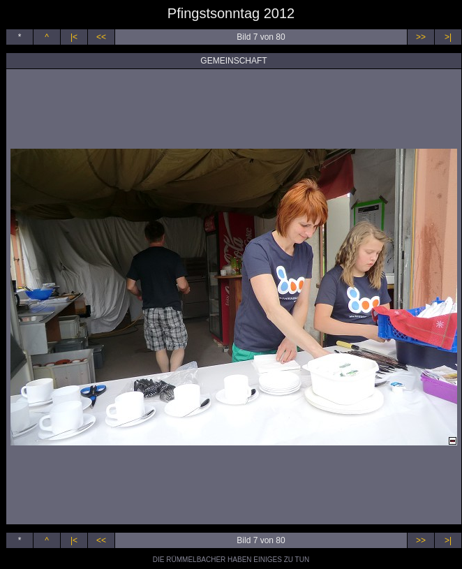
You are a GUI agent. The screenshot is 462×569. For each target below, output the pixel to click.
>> (421, 37)
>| (448, 37)
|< (73, 37)
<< (101, 37)
